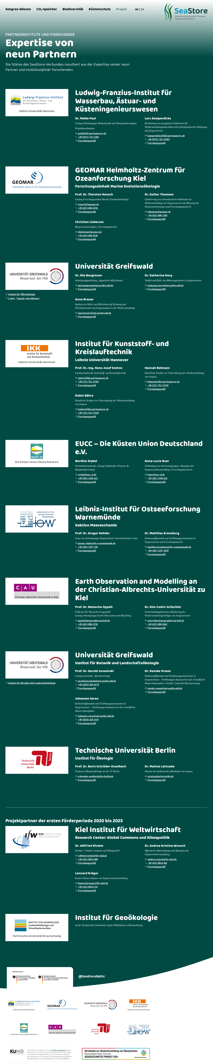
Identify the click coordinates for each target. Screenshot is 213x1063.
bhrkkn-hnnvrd (93, 409)
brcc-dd (156, 474)
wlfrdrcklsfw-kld (92, 855)
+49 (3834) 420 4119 (88, 719)
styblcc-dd (87, 474)
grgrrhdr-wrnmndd (96, 543)
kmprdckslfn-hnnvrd (166, 135)
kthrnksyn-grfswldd (166, 285)
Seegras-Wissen (18, 9)
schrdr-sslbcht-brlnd (95, 776)
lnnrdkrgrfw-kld (93, 883)
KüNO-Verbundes (58, 1050)
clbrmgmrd (90, 232)
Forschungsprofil (87, 140)
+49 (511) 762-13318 (158, 385)
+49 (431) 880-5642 (157, 624)
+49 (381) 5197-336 (88, 547)
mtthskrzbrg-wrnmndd (169, 547)
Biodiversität (72, 9)
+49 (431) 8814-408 (88, 859)
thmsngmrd (159, 211)
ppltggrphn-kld (94, 620)
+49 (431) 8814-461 (157, 863)
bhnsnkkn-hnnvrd (164, 381)
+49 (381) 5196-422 (88, 478)
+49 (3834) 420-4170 (88, 684)
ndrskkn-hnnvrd (93, 378)
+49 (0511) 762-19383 (159, 139)
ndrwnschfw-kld (162, 859)
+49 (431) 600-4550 (88, 208)
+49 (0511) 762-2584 (88, 137)
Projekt (121, 9)
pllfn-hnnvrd (92, 133)
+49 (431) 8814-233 (88, 887)
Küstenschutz (100, 9)
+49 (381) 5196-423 (157, 478)
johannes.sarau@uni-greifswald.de (96, 716)
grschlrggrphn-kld (166, 620)
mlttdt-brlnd (160, 776)
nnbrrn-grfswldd (94, 313)
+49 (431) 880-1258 (88, 624)
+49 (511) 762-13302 (88, 381)
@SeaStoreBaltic (92, 976)
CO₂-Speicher (46, 9)
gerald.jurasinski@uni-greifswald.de (97, 681)
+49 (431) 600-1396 (157, 215)
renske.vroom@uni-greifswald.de (165, 688)
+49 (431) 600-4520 (88, 235)
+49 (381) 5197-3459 (158, 550)
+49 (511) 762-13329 (88, 413)
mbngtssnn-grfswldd (95, 285)
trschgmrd (88, 204)
